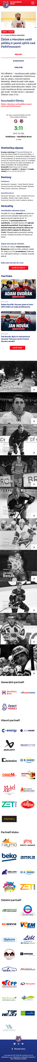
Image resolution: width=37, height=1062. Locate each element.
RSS (12, 1058)
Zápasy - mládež (8, 32)
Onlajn (18, 67)
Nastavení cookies (21, 1058)
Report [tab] (18, 54)
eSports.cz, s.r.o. (6, 1057)
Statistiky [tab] (18, 61)
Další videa (17, 348)
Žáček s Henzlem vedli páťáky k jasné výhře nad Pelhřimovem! (16, 105)
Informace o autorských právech (24, 1057)
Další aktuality (18, 268)
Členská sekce (18, 1049)
